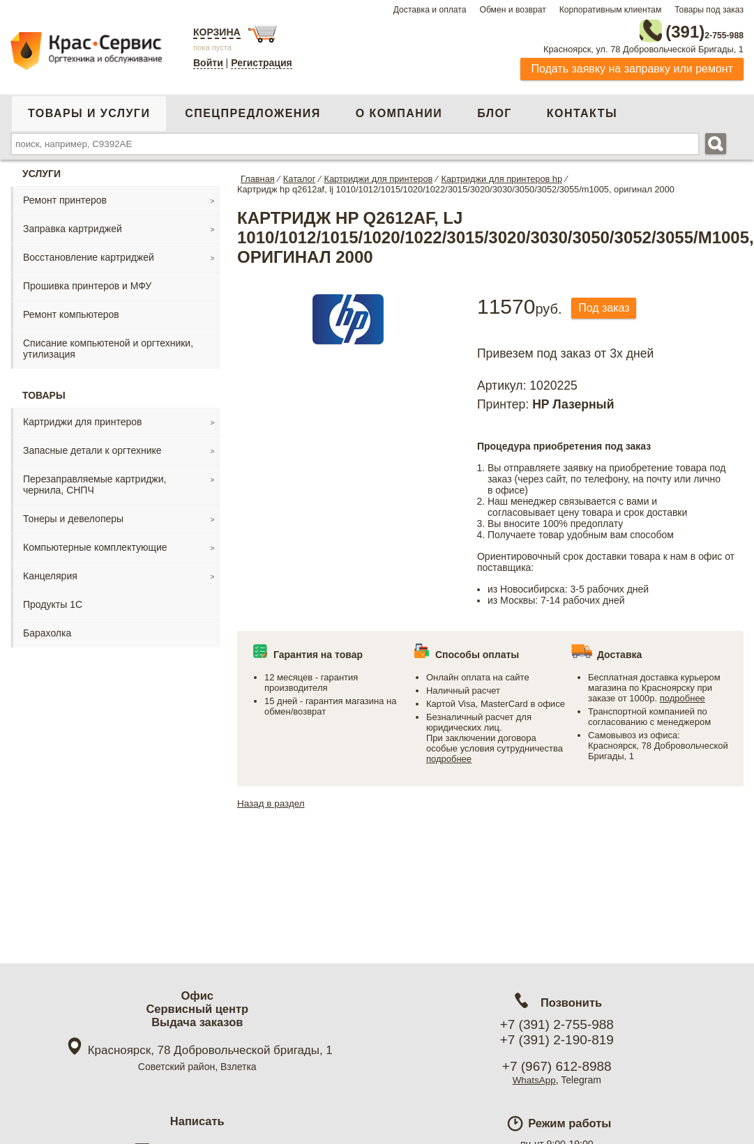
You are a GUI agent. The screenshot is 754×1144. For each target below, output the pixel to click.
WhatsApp (534, 1079)
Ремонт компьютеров (71, 311)
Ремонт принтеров (65, 197)
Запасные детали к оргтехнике (92, 447)
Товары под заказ (709, 10)
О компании (399, 110)
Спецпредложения (252, 110)
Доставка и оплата (430, 10)
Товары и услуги (89, 110)
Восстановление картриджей (88, 254)
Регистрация (261, 62)
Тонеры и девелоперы (73, 515)
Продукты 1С (52, 601)
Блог (494, 110)
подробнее (449, 756)
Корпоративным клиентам (610, 10)
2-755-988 (673, 29)
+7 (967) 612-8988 (557, 1066)
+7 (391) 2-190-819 (557, 1039)
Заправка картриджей (72, 225)
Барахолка (47, 630)
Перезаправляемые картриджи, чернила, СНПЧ (94, 482)
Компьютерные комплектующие (95, 544)
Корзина (217, 32)
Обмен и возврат (512, 10)
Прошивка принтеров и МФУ (87, 283)
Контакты (582, 110)
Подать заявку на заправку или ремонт (632, 66)
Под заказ (607, 306)
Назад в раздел (272, 800)
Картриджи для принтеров (82, 419)
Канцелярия (50, 573)
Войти (208, 62)
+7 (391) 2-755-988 (557, 1024)
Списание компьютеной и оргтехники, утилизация (108, 346)
